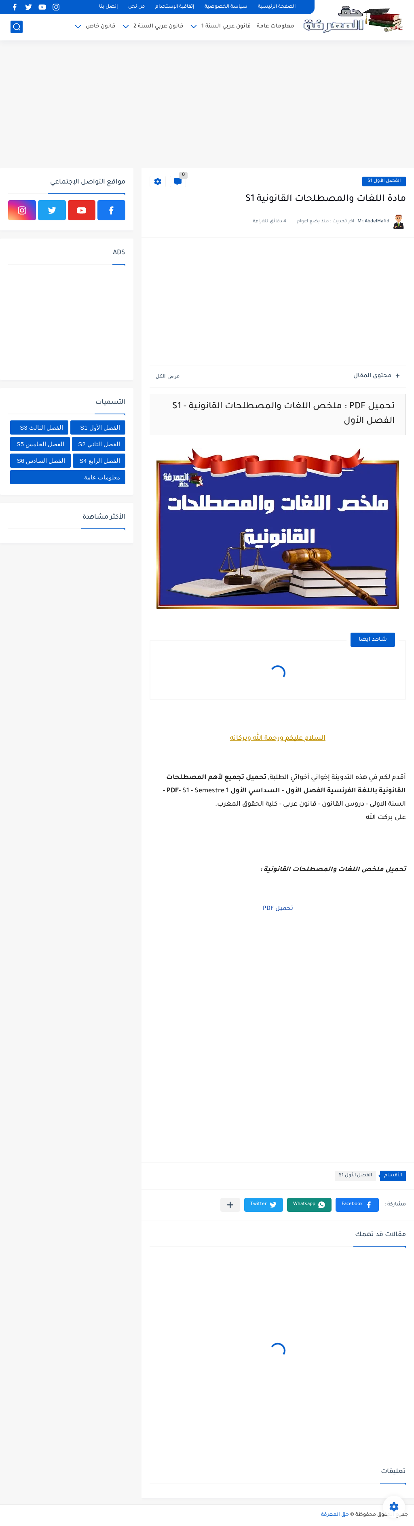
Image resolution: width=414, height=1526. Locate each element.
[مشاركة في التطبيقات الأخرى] (230, 1205)
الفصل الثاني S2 (99, 444)
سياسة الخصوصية (226, 7)
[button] (357, 1205)
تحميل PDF (278, 909)
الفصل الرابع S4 (99, 460)
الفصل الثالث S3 (41, 427)
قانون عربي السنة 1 (226, 26)
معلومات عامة (275, 26)
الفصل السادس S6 (41, 460)
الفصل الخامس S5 (41, 444)
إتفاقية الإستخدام (174, 7)
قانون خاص (100, 26)
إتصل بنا (108, 7)
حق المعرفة (335, 1515)
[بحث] (17, 27)
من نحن (136, 7)
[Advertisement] (207, 105)
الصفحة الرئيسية (277, 7)
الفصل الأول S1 (384, 181)
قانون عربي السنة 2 (158, 26)
